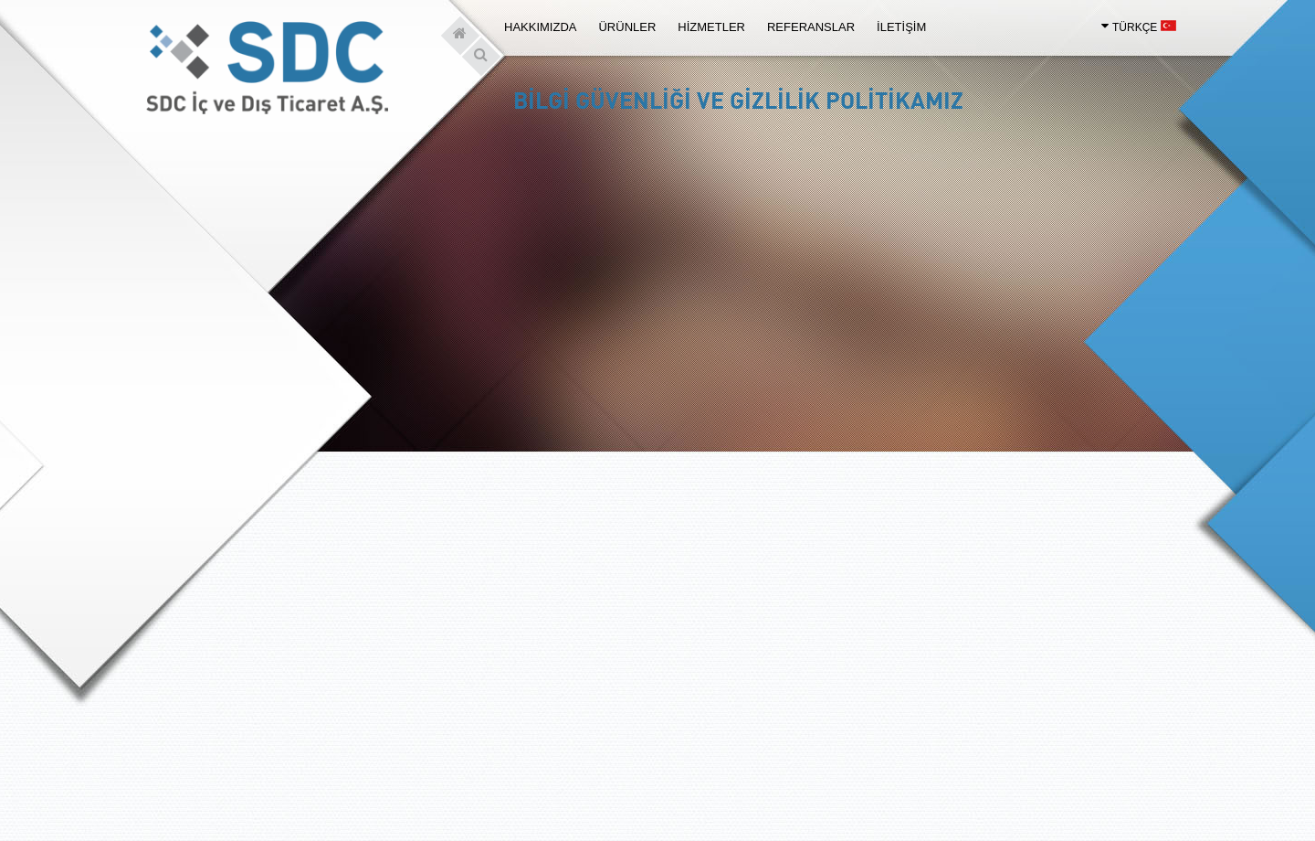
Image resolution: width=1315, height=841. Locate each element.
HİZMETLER (711, 27)
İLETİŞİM (901, 27)
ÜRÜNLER (627, 27)
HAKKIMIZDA (540, 27)
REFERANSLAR (811, 27)
